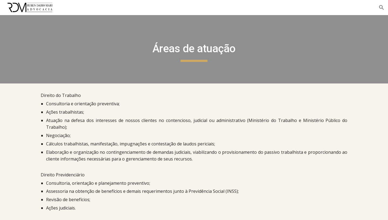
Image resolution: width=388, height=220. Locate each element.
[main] (194, 49)
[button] (381, 7)
